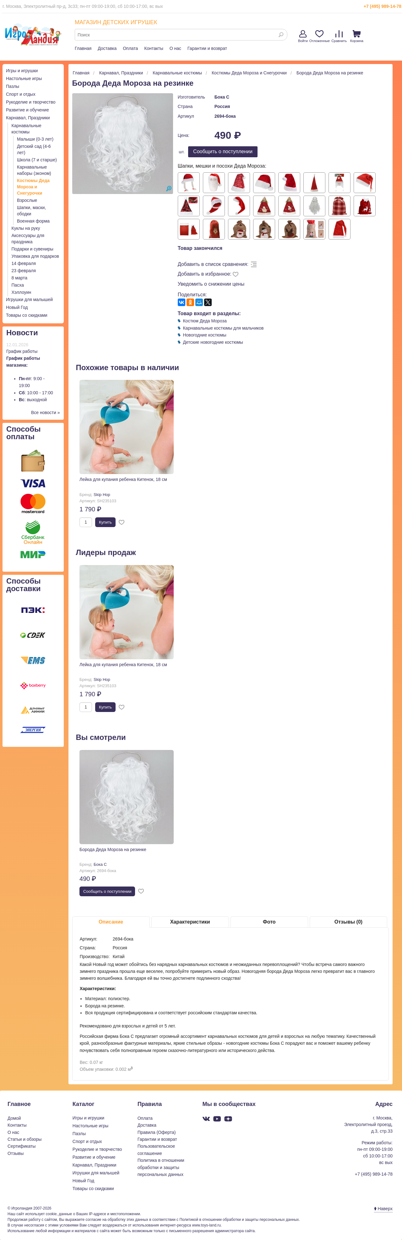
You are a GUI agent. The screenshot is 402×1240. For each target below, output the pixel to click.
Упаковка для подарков (35, 256)
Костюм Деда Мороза (204, 320)
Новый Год (17, 307)
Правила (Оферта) (157, 1132)
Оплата (130, 48)
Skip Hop (102, 494)
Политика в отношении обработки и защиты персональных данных (161, 1167)
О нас (175, 48)
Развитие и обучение (27, 109)
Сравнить (339, 36)
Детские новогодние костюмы (213, 342)
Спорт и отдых (20, 94)
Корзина (356, 36)
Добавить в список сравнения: (213, 264)
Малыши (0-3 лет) (35, 139)
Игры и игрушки (22, 70)
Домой (14, 1118)
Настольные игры (24, 78)
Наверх (383, 1208)
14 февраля (24, 263)
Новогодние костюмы (204, 334)
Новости (22, 332)
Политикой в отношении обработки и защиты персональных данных (239, 1219)
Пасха (18, 285)
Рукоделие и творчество (30, 102)
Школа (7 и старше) (37, 159)
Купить (105, 522)
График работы (21, 351)
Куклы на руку (26, 228)
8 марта (20, 277)
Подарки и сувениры (32, 248)
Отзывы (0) (348, 922)
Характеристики (190, 922)
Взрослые (27, 200)
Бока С (222, 97)
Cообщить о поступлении (223, 151)
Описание (111, 922)
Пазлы (12, 86)
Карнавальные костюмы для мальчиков (223, 328)
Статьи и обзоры (24, 1139)
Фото (269, 922)
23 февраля (24, 270)
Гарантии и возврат (207, 48)
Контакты (153, 48)
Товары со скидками (26, 315)
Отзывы (16, 1153)
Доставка (107, 48)
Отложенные (319, 36)
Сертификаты (21, 1146)
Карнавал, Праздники (28, 117)
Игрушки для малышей (29, 299)
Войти (303, 36)
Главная (83, 48)
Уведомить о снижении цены (211, 284)
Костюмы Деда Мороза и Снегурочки (33, 187)
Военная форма (33, 221)
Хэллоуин (21, 292)
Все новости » (45, 412)
